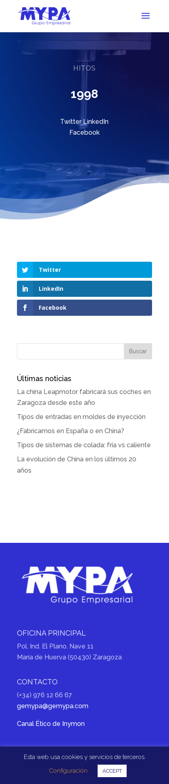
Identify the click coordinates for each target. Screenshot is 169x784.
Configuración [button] (68, 770)
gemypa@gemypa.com (52, 706)
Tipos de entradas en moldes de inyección (81, 417)
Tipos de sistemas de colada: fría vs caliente (84, 445)
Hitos (84, 68)
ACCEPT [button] (112, 771)
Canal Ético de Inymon (51, 724)
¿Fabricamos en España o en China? (70, 431)
